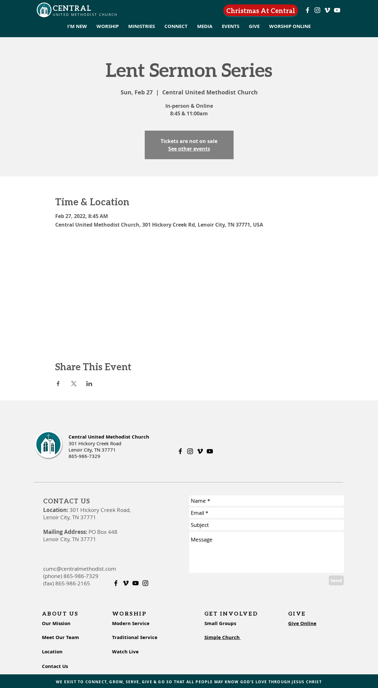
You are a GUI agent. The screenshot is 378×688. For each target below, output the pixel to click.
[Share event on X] (74, 383)
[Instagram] (317, 10)
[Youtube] (337, 10)
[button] (77, 26)
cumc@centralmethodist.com (79, 568)
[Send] (336, 580)
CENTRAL (72, 7)
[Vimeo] (327, 10)
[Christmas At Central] (260, 10)
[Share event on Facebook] (58, 383)
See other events (189, 148)
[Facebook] (307, 10)
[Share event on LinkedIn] (89, 383)
